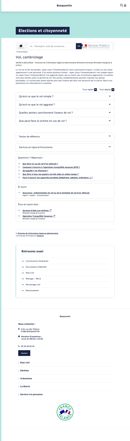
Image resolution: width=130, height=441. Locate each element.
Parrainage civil (31, 284)
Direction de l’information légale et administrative (38, 233)
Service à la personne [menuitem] (30, 394)
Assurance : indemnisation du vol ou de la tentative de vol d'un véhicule (56, 193)
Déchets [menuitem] (23, 370)
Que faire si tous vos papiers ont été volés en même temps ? (50, 174)
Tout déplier (106, 89)
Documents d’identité (34, 267)
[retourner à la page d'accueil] (64, 5)
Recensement (30, 290)
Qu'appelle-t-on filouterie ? (35, 171)
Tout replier (89, 89)
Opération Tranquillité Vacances (39, 216)
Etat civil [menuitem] (24, 362)
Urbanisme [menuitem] (25, 378)
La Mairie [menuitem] (24, 386)
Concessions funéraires (35, 261)
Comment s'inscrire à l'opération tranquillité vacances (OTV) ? (51, 167)
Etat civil (28, 273)
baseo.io (40, 236)
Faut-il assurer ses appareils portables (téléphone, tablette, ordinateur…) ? (57, 178)
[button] (65, 96)
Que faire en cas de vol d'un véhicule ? (40, 164)
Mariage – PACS (31, 278)
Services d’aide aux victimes (37, 210)
